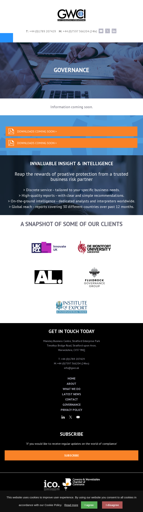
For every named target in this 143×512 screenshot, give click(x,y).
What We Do (71, 389)
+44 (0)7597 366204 (76, 31)
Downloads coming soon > (37, 131)
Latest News (71, 394)
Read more (71, 505)
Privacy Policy (71, 410)
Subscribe (71, 455)
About (71, 383)
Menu (6, 37)
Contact (71, 399)
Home (71, 378)
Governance (72, 404)
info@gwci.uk (71, 368)
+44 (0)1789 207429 (42, 31)
